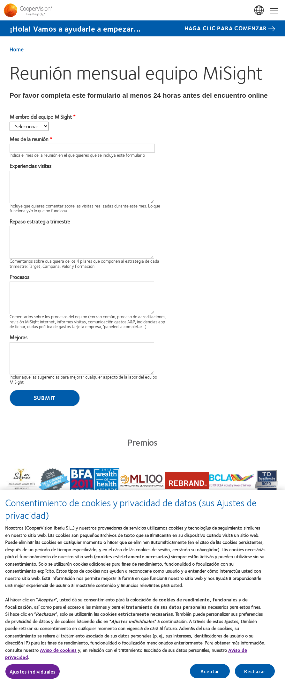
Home (17, 49)
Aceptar (209, 674)
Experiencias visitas (30, 166)
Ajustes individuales (33, 675)
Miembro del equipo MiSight (41, 117)
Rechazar (254, 674)
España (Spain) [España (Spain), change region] (259, 10)
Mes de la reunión (29, 139)
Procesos (19, 277)
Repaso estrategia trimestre (40, 221)
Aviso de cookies (58, 653)
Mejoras (18, 337)
